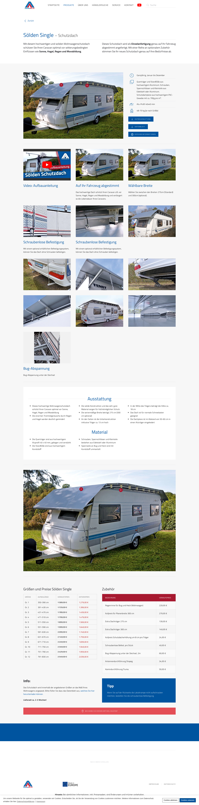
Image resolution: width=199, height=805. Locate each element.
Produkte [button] (68, 5)
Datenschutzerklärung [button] (25, 801)
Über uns (83, 5)
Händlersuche (100, 5)
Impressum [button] (40, 801)
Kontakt (129, 5)
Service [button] (116, 5)
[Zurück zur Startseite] (29, 5)
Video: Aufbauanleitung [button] (40, 185)
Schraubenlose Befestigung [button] (43, 242)
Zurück (28, 20)
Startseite (54, 5)
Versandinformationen (143, 134)
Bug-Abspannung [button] (36, 368)
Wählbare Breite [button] (140, 185)
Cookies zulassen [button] (187, 800)
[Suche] (160, 5)
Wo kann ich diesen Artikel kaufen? (99, 711)
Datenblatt (138, 126)
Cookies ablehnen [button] (170, 800)
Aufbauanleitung (141, 119)
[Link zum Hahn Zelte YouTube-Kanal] (139, 4)
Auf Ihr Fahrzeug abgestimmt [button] (97, 185)
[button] (61, 85)
